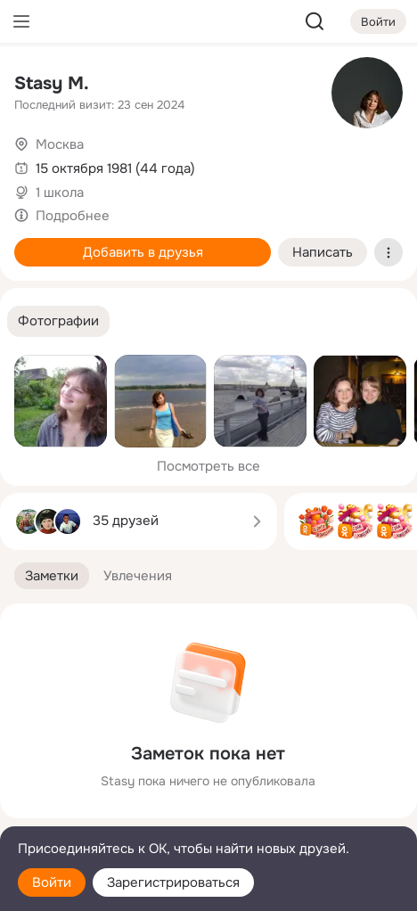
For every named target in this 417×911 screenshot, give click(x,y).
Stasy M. (51, 83)
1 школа (60, 192)
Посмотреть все (208, 466)
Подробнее (73, 216)
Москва (60, 144)
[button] (58, 321)
